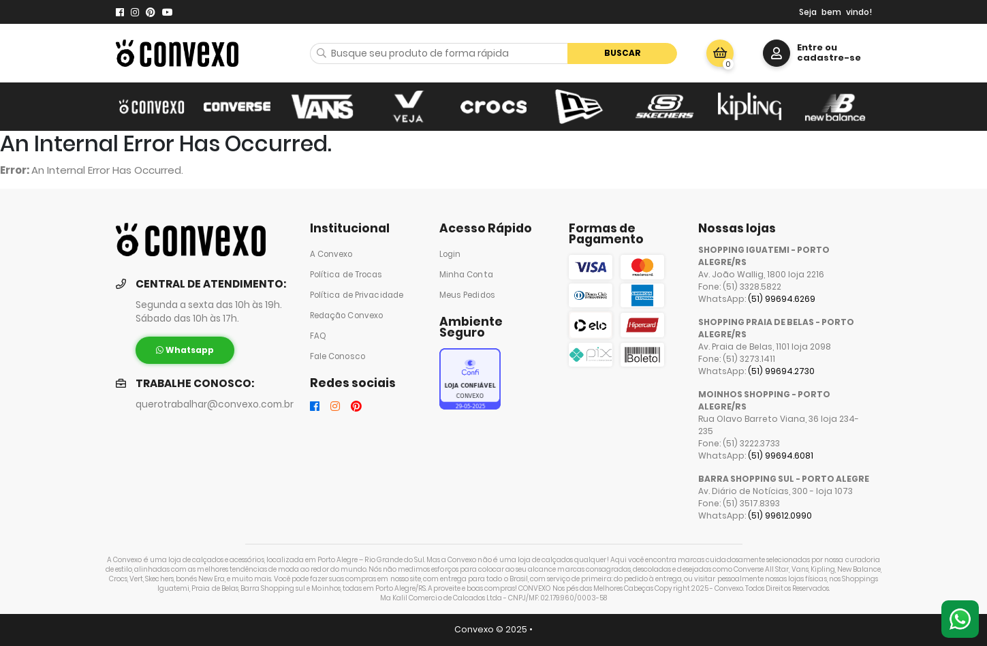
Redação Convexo (346, 315)
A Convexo (331, 254)
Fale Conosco (337, 356)
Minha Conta (466, 274)
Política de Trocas (346, 274)
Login (450, 254)
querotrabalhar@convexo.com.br (215, 404)
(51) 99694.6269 (781, 299)
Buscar (622, 53)
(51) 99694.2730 (781, 371)
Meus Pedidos (467, 295)
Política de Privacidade (357, 295)
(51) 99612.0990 (780, 515)
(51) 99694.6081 (780, 455)
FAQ (318, 335)
